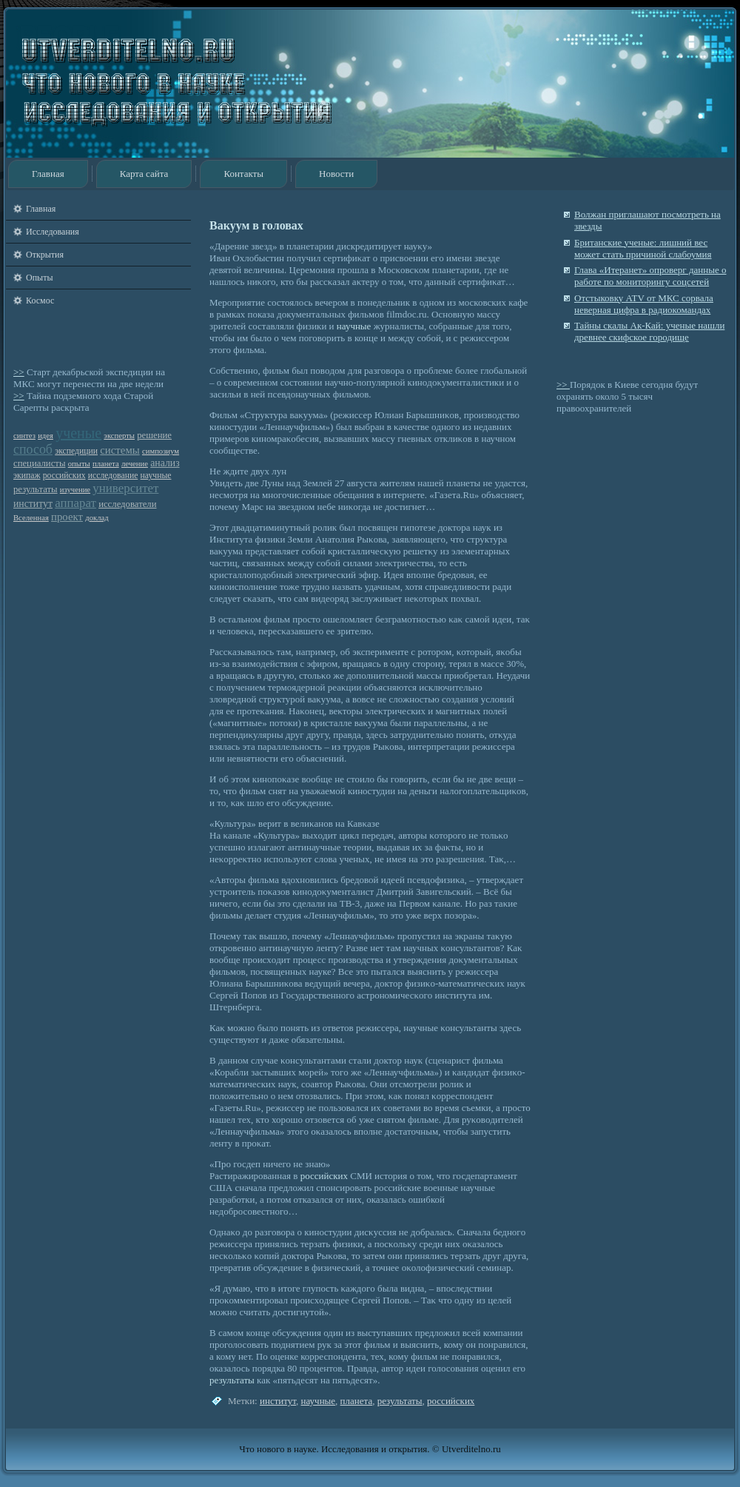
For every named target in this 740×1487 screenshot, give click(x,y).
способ (33, 449)
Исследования (52, 231)
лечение (134, 464)
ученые (78, 433)
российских (64, 475)
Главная (48, 173)
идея (45, 436)
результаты (35, 489)
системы (119, 450)
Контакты (243, 173)
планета (105, 464)
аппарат (75, 503)
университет (125, 488)
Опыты (39, 277)
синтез (24, 436)
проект (67, 517)
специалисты (39, 463)
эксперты (119, 436)
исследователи (127, 504)
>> (18, 371)
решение (154, 435)
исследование (113, 475)
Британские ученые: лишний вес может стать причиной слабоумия (643, 248)
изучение (75, 490)
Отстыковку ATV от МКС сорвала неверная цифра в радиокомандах (643, 303)
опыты (79, 464)
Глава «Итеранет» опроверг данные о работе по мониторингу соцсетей (650, 275)
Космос (40, 300)
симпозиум (160, 451)
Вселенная (31, 518)
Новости (336, 173)
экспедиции (76, 451)
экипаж (26, 475)
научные (156, 475)
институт (33, 503)
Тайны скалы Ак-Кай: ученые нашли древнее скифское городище (649, 331)
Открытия (45, 254)
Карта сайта (144, 173)
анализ (164, 463)
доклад (96, 518)
